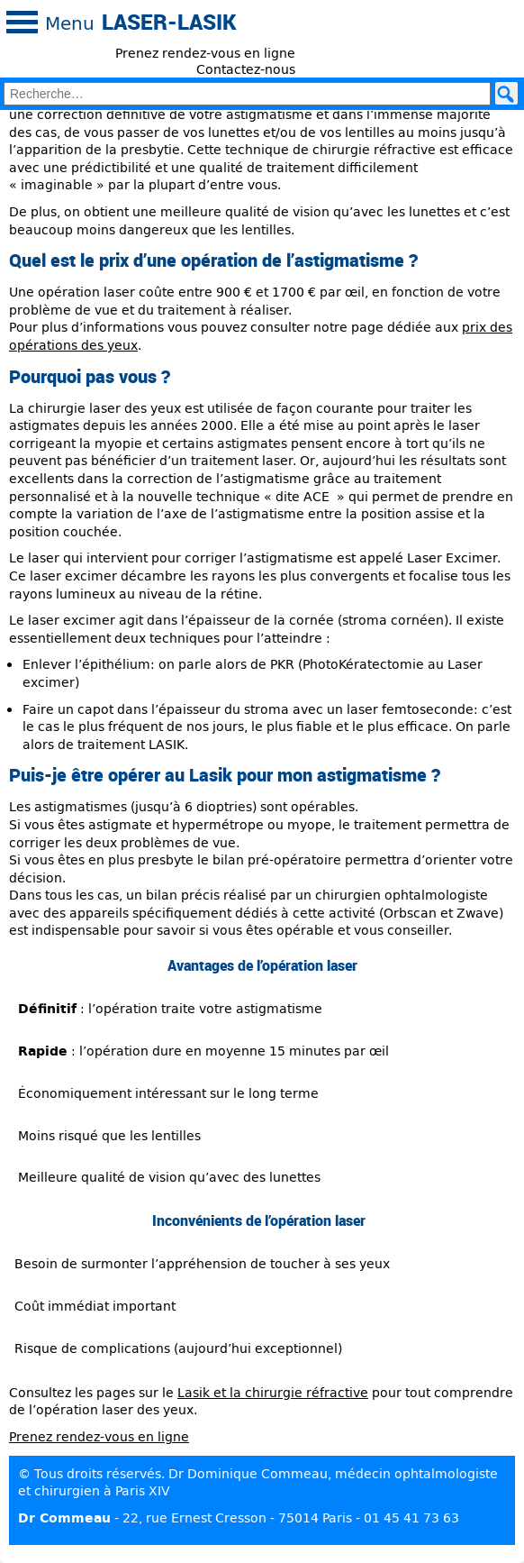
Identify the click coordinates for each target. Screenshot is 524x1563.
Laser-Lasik (169, 21)
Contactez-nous (245, 68)
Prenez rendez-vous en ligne (205, 52)
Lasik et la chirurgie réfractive (272, 1392)
